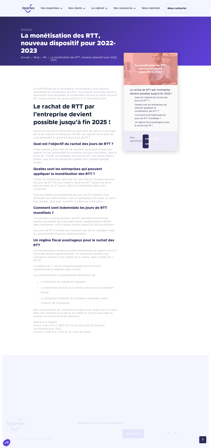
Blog (36, 57)
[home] (28, 8)
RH (45, 57)
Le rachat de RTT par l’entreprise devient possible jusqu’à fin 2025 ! (151, 92)
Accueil (25, 57)
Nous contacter (177, 8)
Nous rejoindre (151, 8)
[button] (51, 8)
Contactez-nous (147, 141)
